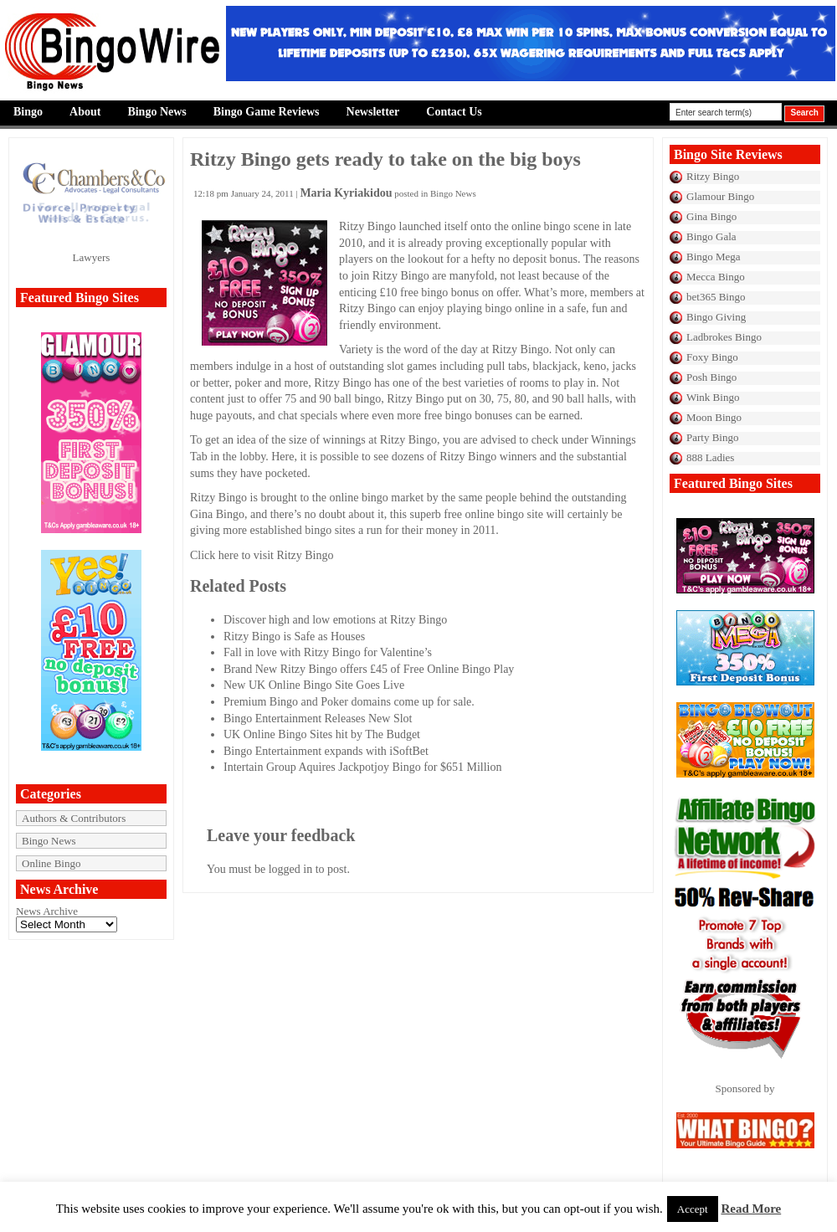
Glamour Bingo (720, 196)
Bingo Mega (713, 256)
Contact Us (454, 111)
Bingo (28, 111)
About (84, 111)
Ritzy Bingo (712, 176)
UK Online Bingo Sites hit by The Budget (321, 734)
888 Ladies (710, 457)
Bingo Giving (716, 317)
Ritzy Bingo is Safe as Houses (294, 636)
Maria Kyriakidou (346, 193)
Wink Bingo (712, 397)
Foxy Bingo (712, 357)
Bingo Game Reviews (266, 111)
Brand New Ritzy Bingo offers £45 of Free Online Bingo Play (368, 669)
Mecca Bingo (715, 276)
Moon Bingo (714, 417)
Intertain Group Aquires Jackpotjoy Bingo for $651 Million (362, 767)
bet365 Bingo (715, 296)
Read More (751, 1208)
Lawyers (91, 257)
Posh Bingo (711, 377)
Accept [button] (692, 1209)
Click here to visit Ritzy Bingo (262, 555)
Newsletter (373, 111)
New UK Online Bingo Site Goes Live (313, 685)
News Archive (47, 911)
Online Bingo (51, 863)
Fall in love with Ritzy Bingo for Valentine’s (327, 652)
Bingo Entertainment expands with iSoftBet (326, 751)
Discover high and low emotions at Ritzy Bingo (335, 619)
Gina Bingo (711, 216)
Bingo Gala (711, 236)
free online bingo (484, 514)
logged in (291, 869)
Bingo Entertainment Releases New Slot (318, 718)
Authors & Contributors (74, 818)
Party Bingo (712, 437)
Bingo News (156, 111)
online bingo (540, 226)
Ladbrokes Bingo (724, 337)
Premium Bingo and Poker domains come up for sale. (349, 702)
